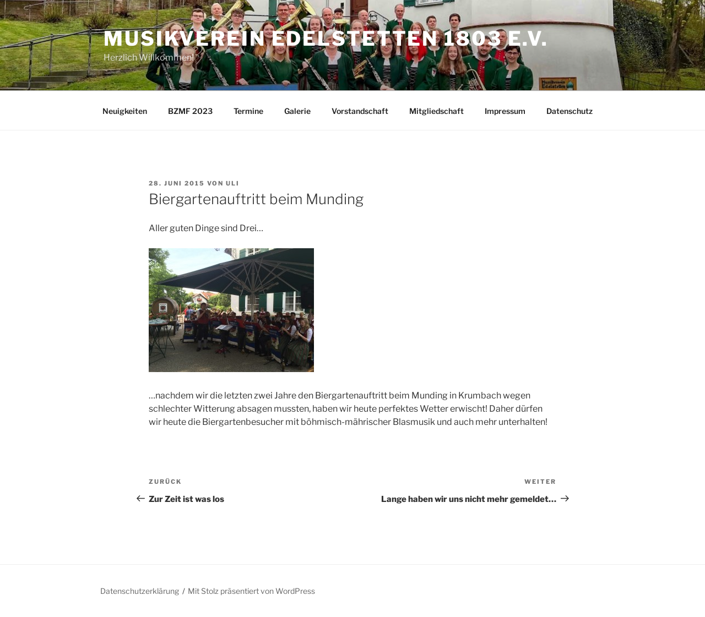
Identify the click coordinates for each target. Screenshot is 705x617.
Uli (233, 183)
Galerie (297, 111)
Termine (248, 111)
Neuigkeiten (124, 111)
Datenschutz (569, 111)
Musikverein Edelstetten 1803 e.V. (326, 38)
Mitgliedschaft (436, 111)
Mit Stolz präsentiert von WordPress (251, 591)
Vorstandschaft (360, 111)
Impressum (505, 111)
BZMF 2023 (190, 111)
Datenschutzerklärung (139, 591)
